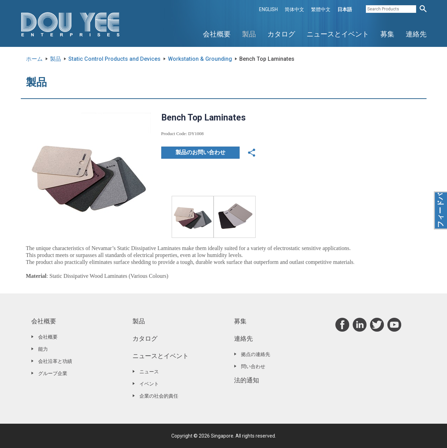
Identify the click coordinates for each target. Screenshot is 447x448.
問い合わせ (253, 366)
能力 (43, 349)
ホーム (34, 59)
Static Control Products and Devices (114, 59)
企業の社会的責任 (158, 396)
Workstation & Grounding (200, 59)
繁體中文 (320, 9)
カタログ (281, 34)
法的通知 (246, 380)
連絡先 (416, 34)
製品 (249, 34)
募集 (387, 34)
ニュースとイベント (338, 34)
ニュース (149, 371)
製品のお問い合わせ (200, 152)
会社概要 (217, 34)
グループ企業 (52, 373)
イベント (149, 384)
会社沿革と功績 (55, 361)
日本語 (344, 9)
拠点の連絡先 (255, 354)
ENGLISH (268, 9)
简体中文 (294, 9)
